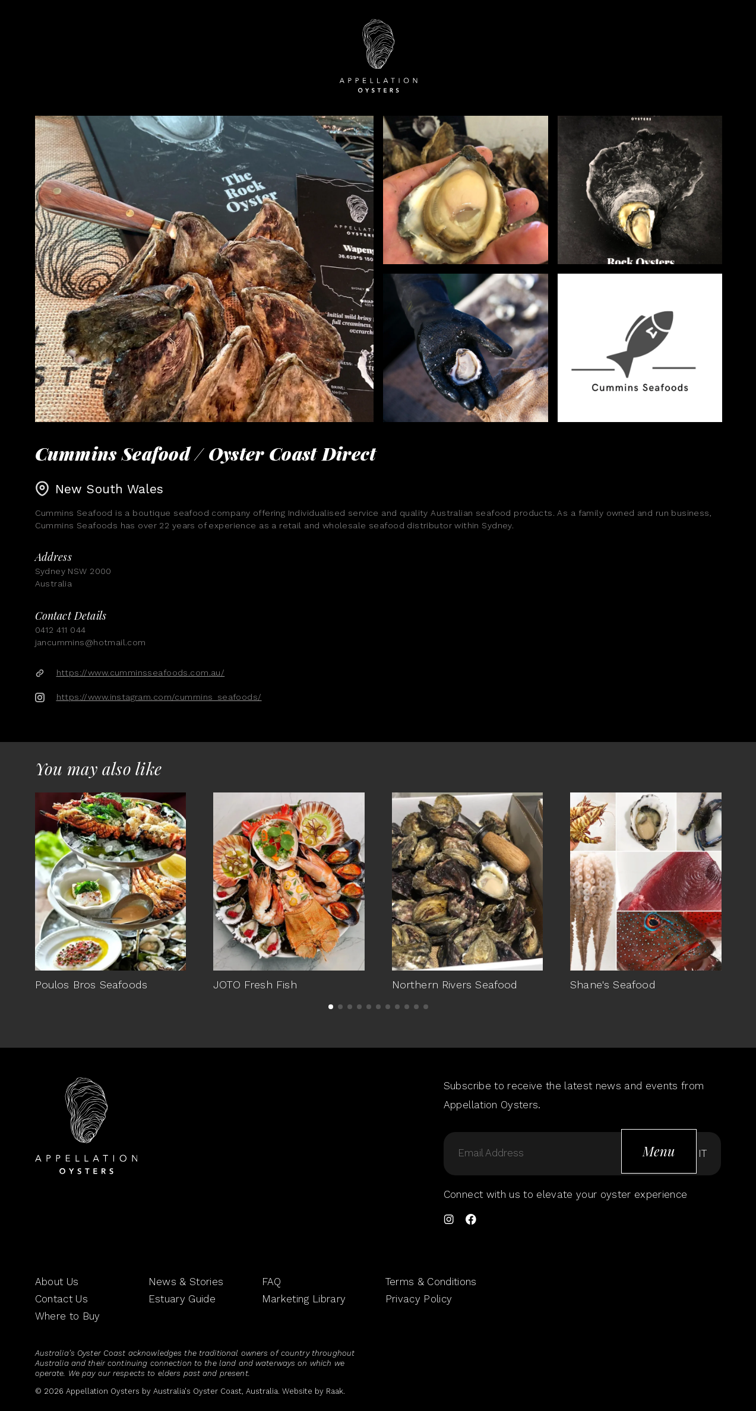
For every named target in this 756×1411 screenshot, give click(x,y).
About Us (57, 1282)
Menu (659, 1151)
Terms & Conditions (431, 1282)
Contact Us (61, 1299)
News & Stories (186, 1282)
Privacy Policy (419, 1299)
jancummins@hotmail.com (90, 642)
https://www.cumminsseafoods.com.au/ (140, 672)
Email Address (491, 1153)
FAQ (271, 1282)
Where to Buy (67, 1316)
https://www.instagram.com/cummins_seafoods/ (159, 697)
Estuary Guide (182, 1299)
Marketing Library (304, 1299)
